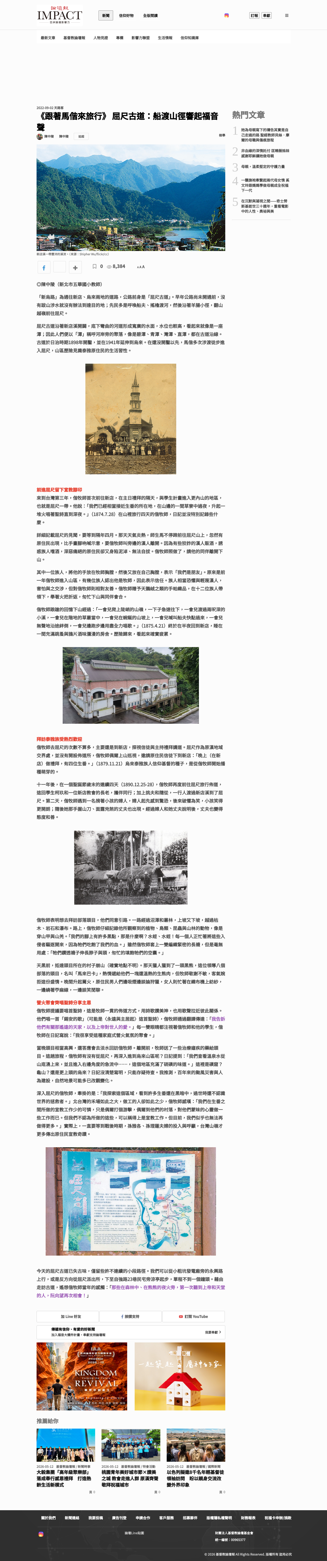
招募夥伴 (190, 1517)
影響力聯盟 (140, 37)
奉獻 (266, 15)
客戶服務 (166, 1517)
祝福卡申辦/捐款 (278, 1517)
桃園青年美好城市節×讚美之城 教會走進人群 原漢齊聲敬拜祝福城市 (130, 1478)
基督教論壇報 (74, 37)
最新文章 (48, 37)
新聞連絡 (72, 1517)
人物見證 (100, 37)
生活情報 (165, 37)
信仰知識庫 (190, 37)
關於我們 (48, 1517)
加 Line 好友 (67, 1316)
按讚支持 (130, 1316)
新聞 (105, 15)
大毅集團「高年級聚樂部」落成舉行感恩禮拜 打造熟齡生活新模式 (64, 1478)
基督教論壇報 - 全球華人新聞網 (60, 15)
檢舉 (222, 135)
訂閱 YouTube (193, 1316)
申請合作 (143, 1517)
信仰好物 (126, 15)
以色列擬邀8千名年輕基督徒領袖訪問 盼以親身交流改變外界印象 (195, 1478)
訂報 (254, 15)
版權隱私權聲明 (219, 1517)
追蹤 (81, 136)
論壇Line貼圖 (134, 1533)
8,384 (116, 266)
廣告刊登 (119, 1517)
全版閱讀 (150, 15)
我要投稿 (95, 1517)
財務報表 (248, 1517)
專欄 (119, 37)
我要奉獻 (213, 1332)
